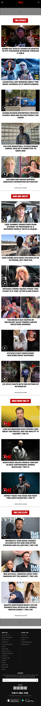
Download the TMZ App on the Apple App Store (13, 700)
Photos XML (5, 667)
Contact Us (24, 635)
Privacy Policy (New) (7, 637)
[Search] (38, 2)
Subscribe (36, 680)
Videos (3, 669)
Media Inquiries (25, 644)
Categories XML (6, 658)
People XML (5, 665)
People (3, 662)
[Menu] (2, 2)
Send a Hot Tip (25, 637)
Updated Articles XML (7, 653)
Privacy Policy (22, 676)
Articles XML (5, 649)
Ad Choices (5, 642)
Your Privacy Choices (7, 644)
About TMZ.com (6, 635)
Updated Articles (6, 651)
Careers (23, 639)
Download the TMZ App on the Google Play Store (28, 700)
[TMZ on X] (18, 688)
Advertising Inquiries (26, 642)
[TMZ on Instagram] (25, 688)
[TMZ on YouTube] (22, 688)
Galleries (4, 660)
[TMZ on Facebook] (15, 688)
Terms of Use (5, 639)
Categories (4, 655)
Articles (4, 646)
